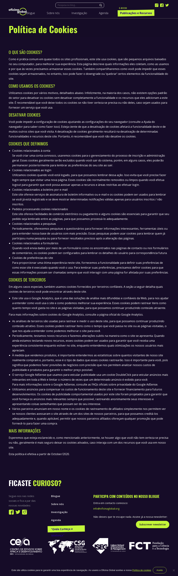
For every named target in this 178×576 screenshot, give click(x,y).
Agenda (56, 520)
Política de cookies (141, 570)
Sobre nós (57, 504)
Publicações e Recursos (66, 528)
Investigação (59, 512)
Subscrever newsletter (152, 524)
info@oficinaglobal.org (106, 508)
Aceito (159, 570)
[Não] (173, 570)
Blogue (55, 496)
